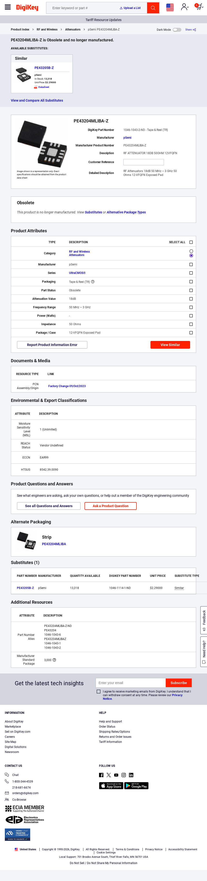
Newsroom (12, 752)
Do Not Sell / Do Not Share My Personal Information (103, 863)
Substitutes (93, 212)
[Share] (190, 29)
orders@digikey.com (22, 793)
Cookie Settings (106, 852)
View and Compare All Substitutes (37, 100)
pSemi (127, 137)
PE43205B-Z (44, 68)
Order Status (107, 726)
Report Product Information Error (52, 345)
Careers (10, 736)
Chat (12, 775)
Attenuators (72, 29)
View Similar (170, 345)
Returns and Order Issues (115, 736)
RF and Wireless (47, 29)
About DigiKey (14, 721)
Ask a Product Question (110, 506)
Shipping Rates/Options (114, 731)
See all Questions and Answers (48, 506)
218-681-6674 (18, 787)
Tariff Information (110, 742)
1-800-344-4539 (19, 782)
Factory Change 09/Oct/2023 (67, 386)
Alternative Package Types (126, 212)
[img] (27, 9)
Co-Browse (15, 800)
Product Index (20, 29)
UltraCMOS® (77, 273)
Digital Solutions (15, 747)
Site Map (10, 742)
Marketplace (13, 726)
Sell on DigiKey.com (17, 731)
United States (25, 849)
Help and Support (110, 721)
